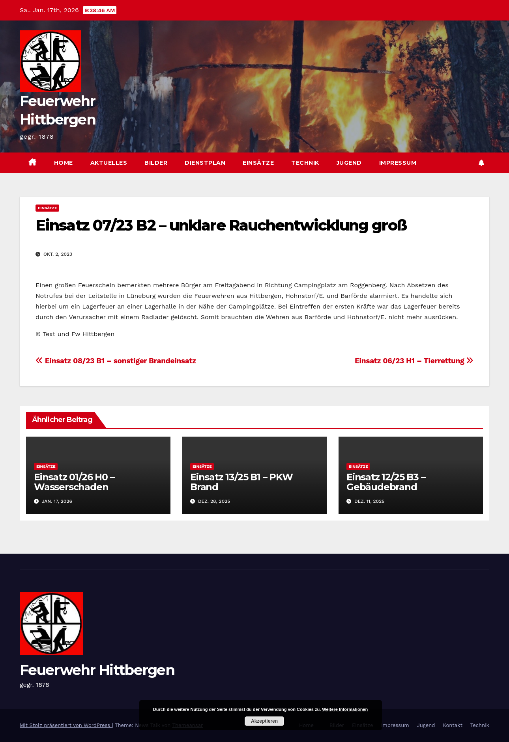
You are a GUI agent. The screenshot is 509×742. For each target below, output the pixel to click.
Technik (305, 162)
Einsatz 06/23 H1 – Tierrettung (414, 360)
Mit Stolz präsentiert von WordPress (66, 725)
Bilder (155, 162)
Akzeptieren (264, 721)
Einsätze (258, 162)
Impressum (398, 162)
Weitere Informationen (345, 709)
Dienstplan (205, 162)
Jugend (349, 162)
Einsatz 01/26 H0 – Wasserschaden (74, 482)
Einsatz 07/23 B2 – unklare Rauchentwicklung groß (221, 225)
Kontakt (452, 725)
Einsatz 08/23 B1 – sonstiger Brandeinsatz (116, 360)
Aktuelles (108, 162)
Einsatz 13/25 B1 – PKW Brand (241, 482)
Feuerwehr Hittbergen (97, 670)
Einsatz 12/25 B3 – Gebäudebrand (385, 482)
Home (63, 162)
